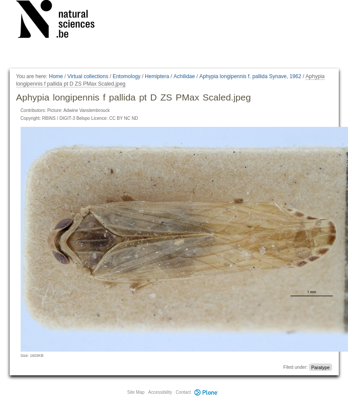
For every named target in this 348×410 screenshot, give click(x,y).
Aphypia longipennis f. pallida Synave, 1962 (250, 76)
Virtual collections (88, 76)
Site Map (135, 392)
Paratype (320, 367)
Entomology (126, 76)
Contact (183, 392)
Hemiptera (157, 76)
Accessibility (160, 392)
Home (56, 76)
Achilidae (184, 76)
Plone (206, 392)
